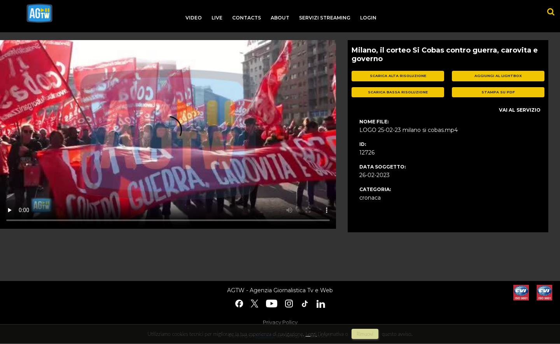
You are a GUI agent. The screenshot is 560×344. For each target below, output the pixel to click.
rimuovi (365, 334)
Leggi (311, 334)
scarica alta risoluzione (398, 76)
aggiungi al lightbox (498, 76)
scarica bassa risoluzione (398, 92)
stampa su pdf (498, 92)
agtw (39, 13)
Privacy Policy (280, 322)
